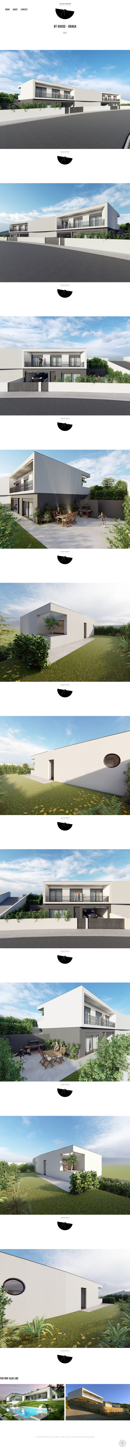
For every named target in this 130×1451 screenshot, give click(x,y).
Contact (24, 9)
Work (7, 9)
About (15, 9)
